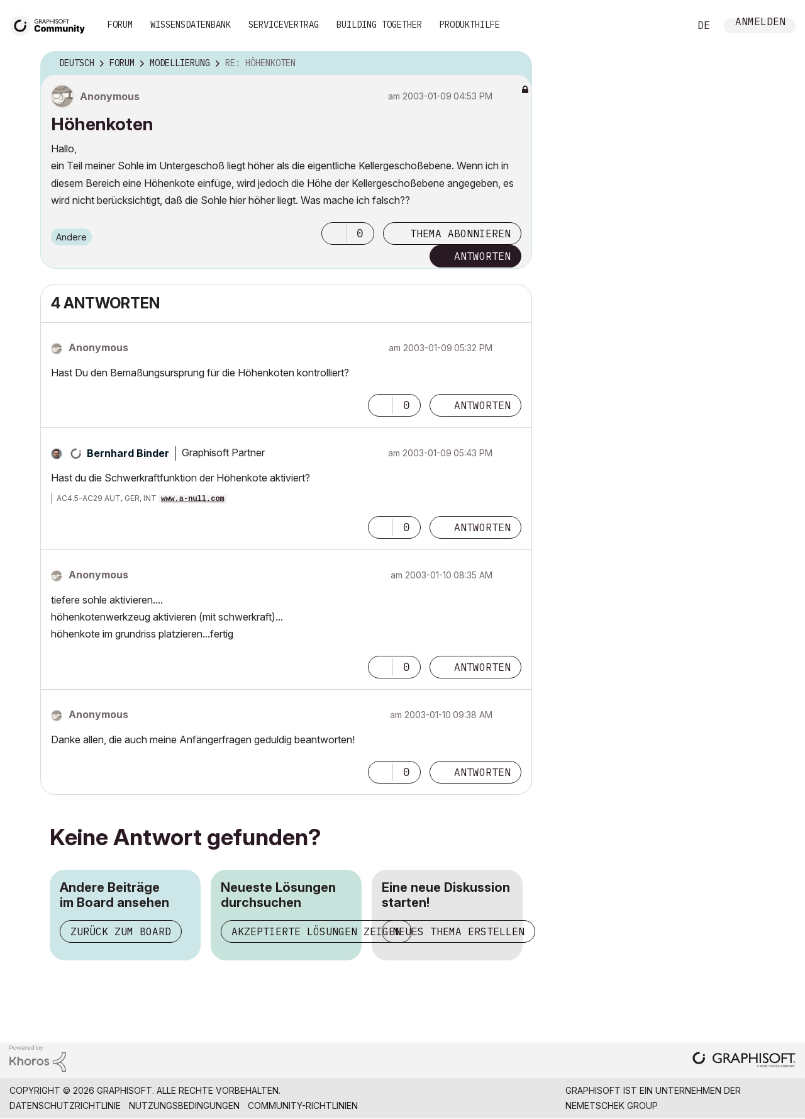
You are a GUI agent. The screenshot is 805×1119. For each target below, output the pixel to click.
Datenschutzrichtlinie (65, 1105)
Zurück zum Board (120, 931)
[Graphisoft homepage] (744, 1060)
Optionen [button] (514, 63)
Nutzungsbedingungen (184, 1105)
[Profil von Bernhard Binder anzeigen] (128, 453)
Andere (71, 237)
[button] (334, 233)
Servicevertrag (283, 24)
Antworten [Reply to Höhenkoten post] (482, 256)
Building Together (379, 24)
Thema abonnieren (460, 233)
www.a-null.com (193, 499)
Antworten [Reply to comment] (482, 405)
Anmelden (760, 23)
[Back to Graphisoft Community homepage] (51, 24)
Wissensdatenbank (190, 24)
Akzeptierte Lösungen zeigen (316, 931)
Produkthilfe (470, 24)
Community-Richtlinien (303, 1105)
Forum (120, 24)
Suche (666, 25)
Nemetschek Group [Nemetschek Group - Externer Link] (611, 1105)
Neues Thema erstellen (458, 931)
